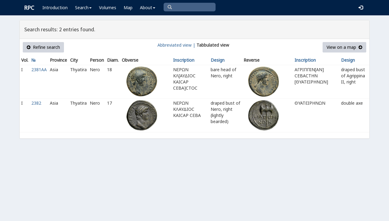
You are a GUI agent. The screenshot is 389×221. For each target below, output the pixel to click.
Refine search (43, 47)
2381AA (39, 69)
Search (83, 7)
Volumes (107, 7)
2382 (36, 103)
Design (217, 60)
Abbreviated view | (176, 45)
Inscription (183, 60)
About (147, 7)
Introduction (55, 7)
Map (128, 7)
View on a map (344, 47)
